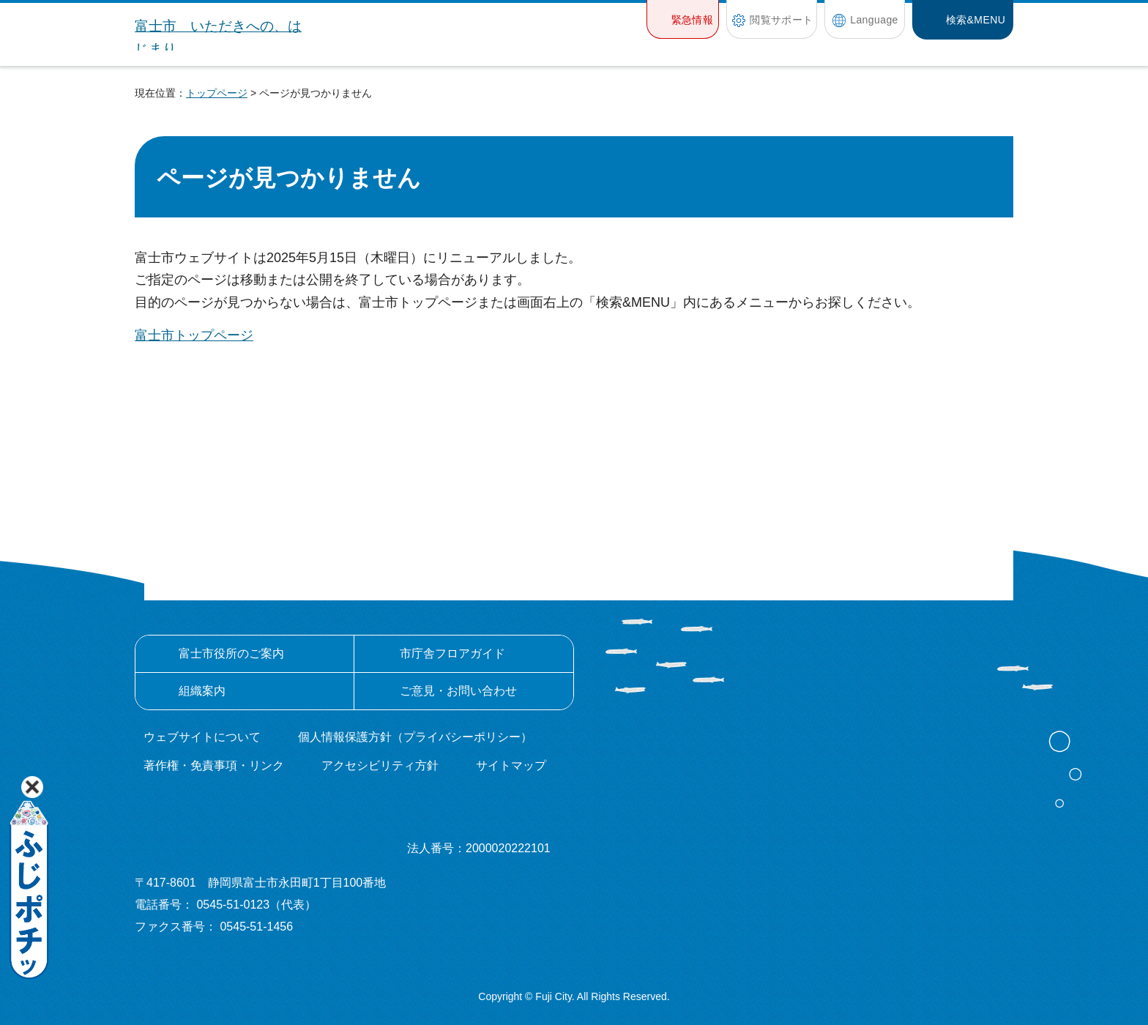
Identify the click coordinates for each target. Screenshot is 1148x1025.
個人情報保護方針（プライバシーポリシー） (415, 737)
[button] (682, 19)
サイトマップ (511, 765)
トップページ (216, 93)
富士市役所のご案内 (231, 653)
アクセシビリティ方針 (380, 765)
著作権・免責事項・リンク (214, 765)
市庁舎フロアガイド (452, 653)
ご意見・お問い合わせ (458, 691)
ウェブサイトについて (202, 737)
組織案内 (202, 691)
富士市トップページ (194, 335)
